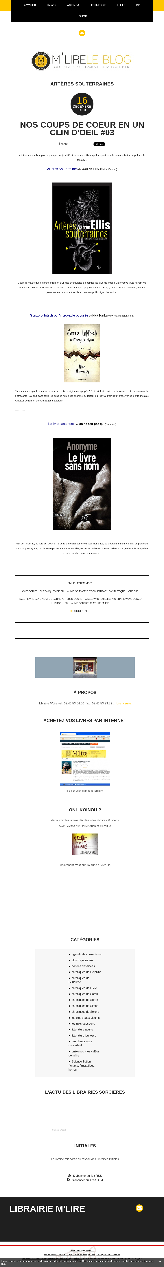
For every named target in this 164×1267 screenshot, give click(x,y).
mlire (105, 603)
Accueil (30, 5)
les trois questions (83, 1023)
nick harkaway (121, 599)
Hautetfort (90, 1250)
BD (138, 5)
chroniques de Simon (85, 1005)
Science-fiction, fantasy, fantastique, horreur (106, 591)
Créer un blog (76, 1250)
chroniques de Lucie (84, 988)
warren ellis (102, 599)
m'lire (97, 603)
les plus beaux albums (86, 1017)
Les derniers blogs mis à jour (56, 1254)
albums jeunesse (82, 960)
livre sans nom (37, 599)
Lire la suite (123, 703)
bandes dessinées (83, 966)
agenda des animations (87, 954)
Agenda (73, 5)
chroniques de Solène (85, 1011)
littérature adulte (82, 1029)
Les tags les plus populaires (108, 1254)
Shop (83, 16)
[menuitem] (30, 5)
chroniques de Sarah (85, 994)
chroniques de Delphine (86, 972)
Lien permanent (80, 583)
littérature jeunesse (84, 1035)
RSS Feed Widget (58, 1130)
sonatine (55, 599)
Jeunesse (98, 5)
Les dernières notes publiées (82, 1254)
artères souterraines (77, 599)
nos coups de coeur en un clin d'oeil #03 (82, 128)
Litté (121, 5)
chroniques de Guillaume (57, 591)
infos (51, 5)
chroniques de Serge (85, 999)
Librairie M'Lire (47, 1209)
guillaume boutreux (78, 603)
